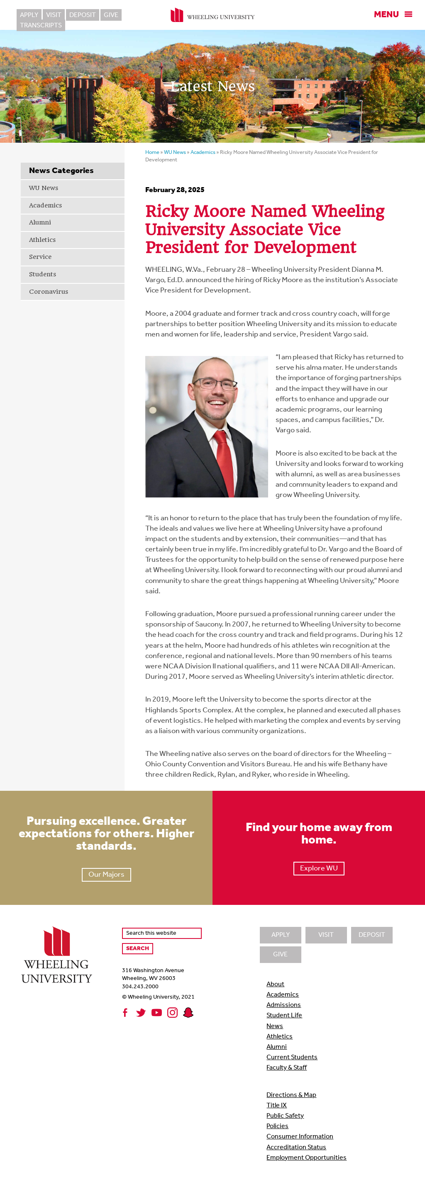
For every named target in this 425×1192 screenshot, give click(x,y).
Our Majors (106, 875)
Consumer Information (299, 1136)
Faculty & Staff (286, 1068)
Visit (53, 15)
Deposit (82, 15)
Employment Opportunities (306, 1158)
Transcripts (147, 15)
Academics (45, 205)
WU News (43, 188)
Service (40, 257)
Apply (29, 15)
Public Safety (285, 1116)
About (275, 984)
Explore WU (319, 869)
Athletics (42, 240)
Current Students (292, 1057)
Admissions (283, 1005)
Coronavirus (48, 291)
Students (42, 274)
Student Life (284, 1015)
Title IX (276, 1105)
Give (111, 15)
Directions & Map (291, 1095)
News (274, 1026)
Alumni (40, 222)
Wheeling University (213, 15)
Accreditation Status (296, 1147)
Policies (277, 1126)
